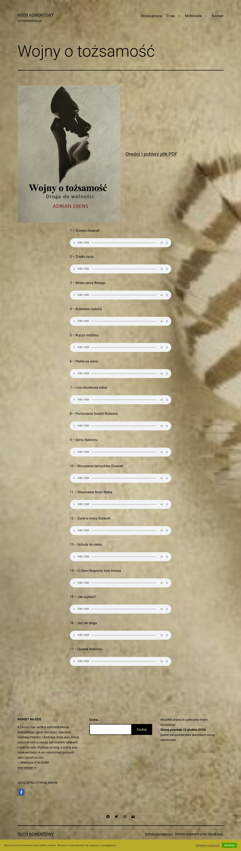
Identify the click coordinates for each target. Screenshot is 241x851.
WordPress (215, 834)
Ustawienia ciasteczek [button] (207, 845)
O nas (170, 16)
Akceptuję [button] (229, 845)
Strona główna (151, 16)
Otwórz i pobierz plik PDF (151, 154)
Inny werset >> (27, 767)
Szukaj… (94, 719)
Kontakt (218, 16)
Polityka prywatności (158, 834)
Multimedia (193, 16)
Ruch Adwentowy (36, 15)
